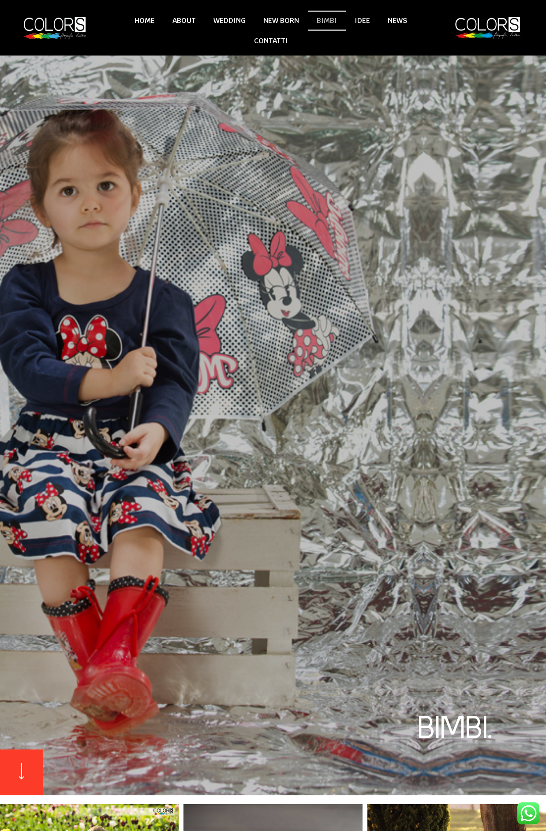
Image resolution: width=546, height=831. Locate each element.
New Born (281, 20)
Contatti (271, 40)
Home (145, 20)
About (184, 20)
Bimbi (327, 20)
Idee (362, 20)
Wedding (229, 20)
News (398, 20)
